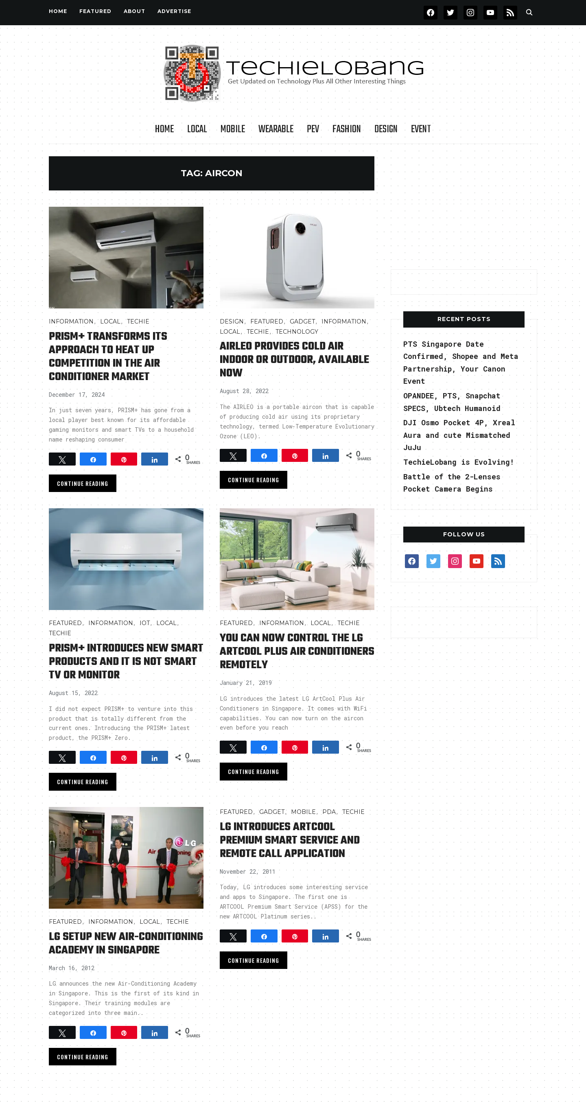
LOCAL (197, 129)
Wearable (275, 129)
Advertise (174, 11)
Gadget (302, 321)
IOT (145, 623)
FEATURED (95, 11)
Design (386, 129)
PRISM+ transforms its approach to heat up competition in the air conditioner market (108, 357)
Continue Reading (82, 483)
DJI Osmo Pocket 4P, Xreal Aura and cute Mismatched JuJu (459, 435)
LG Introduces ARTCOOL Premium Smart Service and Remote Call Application (290, 840)
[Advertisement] (464, 207)
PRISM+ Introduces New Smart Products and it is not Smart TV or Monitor (126, 662)
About (134, 11)
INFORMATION (71, 321)
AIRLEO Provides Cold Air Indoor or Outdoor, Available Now (294, 360)
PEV (313, 129)
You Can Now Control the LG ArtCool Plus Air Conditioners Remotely (297, 652)
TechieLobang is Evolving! (458, 462)
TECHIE (138, 321)
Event (421, 129)
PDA (329, 812)
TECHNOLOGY (297, 331)
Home (58, 11)
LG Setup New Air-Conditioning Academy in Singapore (126, 943)
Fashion (346, 129)
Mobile (233, 129)
